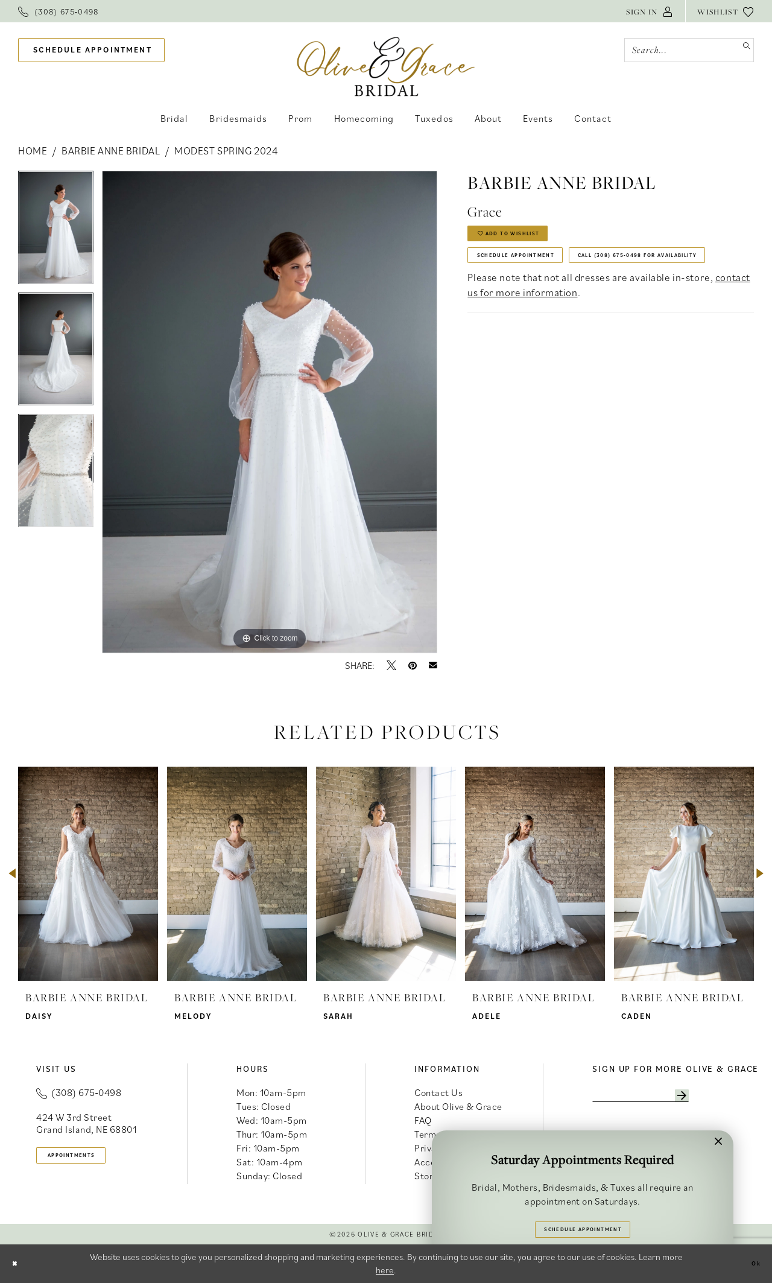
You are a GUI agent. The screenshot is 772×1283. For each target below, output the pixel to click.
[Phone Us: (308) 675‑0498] (58, 11)
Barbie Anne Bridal (111, 150)
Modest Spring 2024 (226, 150)
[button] (649, 11)
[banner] (386, 66)
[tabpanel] (55, 232)
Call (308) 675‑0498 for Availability (577, 307)
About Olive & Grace (458, 1106)
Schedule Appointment (541, 274)
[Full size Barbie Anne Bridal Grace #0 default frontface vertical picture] (270, 412)
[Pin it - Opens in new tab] (412, 665)
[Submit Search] (741, 50)
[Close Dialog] (18, 1263)
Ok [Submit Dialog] (751, 1263)
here (385, 1270)
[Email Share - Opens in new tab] (433, 665)
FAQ (423, 1120)
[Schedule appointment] (91, 50)
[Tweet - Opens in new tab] (391, 665)
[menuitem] (58, 11)
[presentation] (88, 874)
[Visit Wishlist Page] (725, 11)
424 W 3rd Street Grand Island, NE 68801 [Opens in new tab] (86, 1123)
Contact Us (438, 1092)
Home (32, 150)
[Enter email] (667, 1099)
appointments (91, 1159)
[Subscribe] (732, 1099)
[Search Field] (689, 50)
